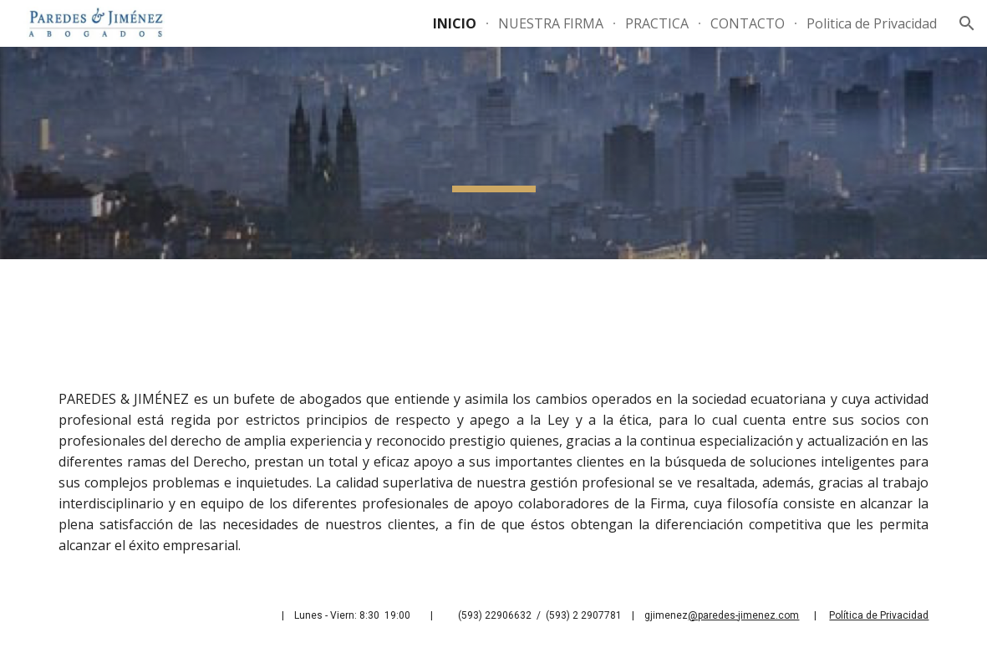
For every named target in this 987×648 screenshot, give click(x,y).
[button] (967, 23)
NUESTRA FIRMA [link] (550, 23)
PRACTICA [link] (657, 23)
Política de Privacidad (878, 615)
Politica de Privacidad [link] (871, 23)
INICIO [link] (454, 23)
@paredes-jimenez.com (743, 615)
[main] (494, 420)
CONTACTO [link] (747, 23)
